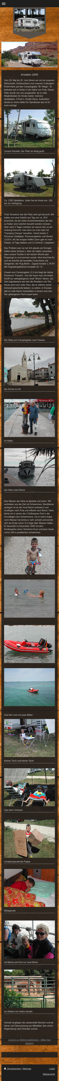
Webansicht (49, 1074)
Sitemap (27, 1068)
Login (52, 1068)
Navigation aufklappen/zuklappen (29, 4)
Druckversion (12, 1068)
